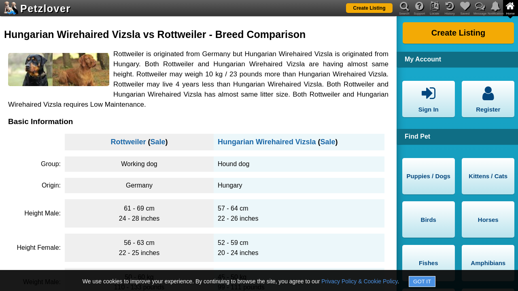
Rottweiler (128, 142)
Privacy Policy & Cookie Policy (359, 281)
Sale (157, 142)
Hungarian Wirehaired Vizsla (267, 142)
